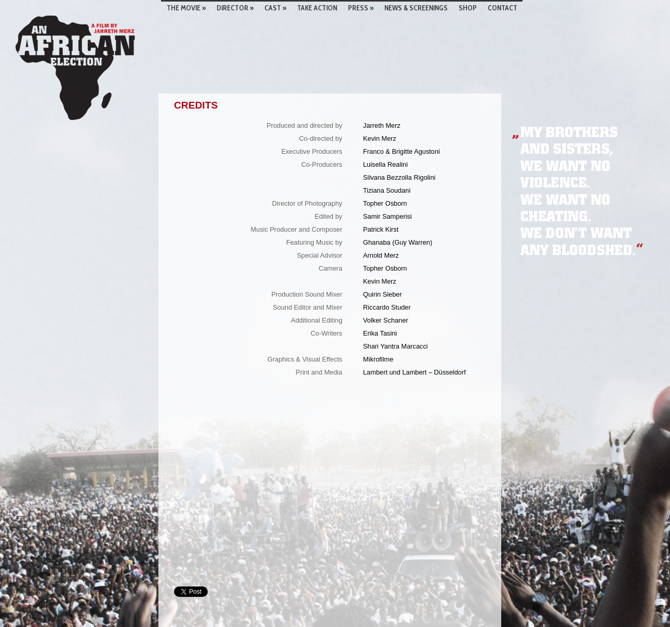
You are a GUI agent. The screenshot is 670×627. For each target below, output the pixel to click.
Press (360, 7)
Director (235, 7)
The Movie (186, 7)
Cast (275, 7)
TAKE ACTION (317, 7)
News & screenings (416, 7)
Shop (468, 7)
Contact (502, 7)
